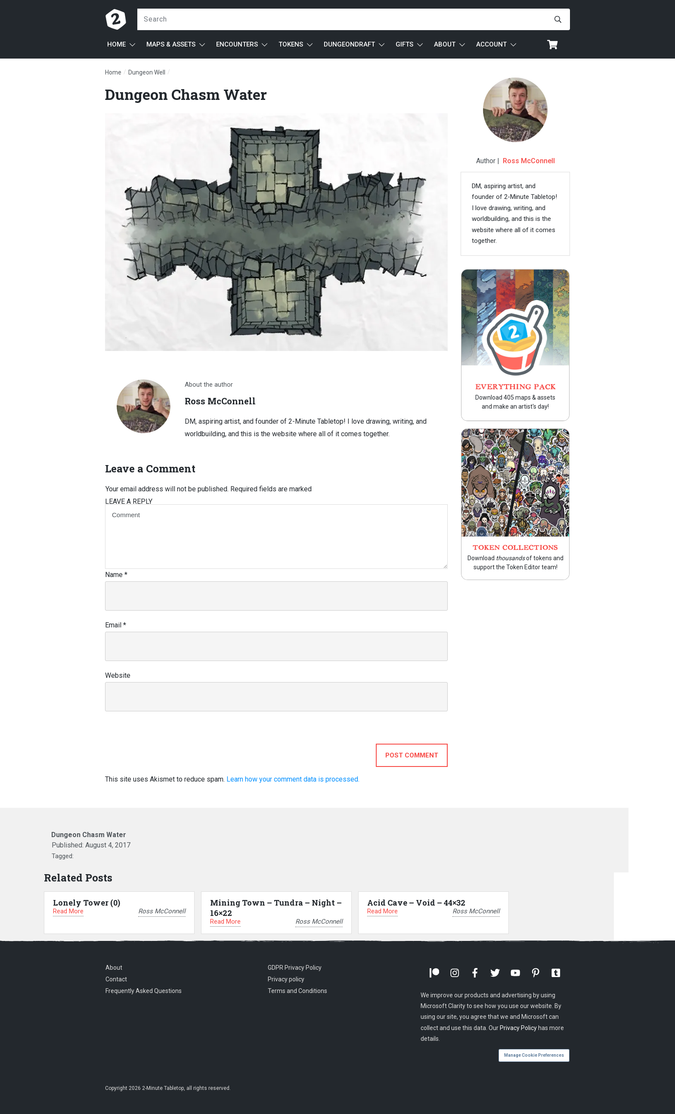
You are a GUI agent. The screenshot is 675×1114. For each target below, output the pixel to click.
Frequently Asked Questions (143, 990)
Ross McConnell (529, 161)
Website (117, 675)
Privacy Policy (518, 1027)
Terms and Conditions (297, 990)
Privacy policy (286, 979)
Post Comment (411, 755)
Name (116, 575)
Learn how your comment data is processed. (292, 779)
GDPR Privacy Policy (295, 967)
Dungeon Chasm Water (186, 94)
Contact (116, 979)
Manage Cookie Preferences (534, 1055)
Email (115, 625)
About (113, 967)
